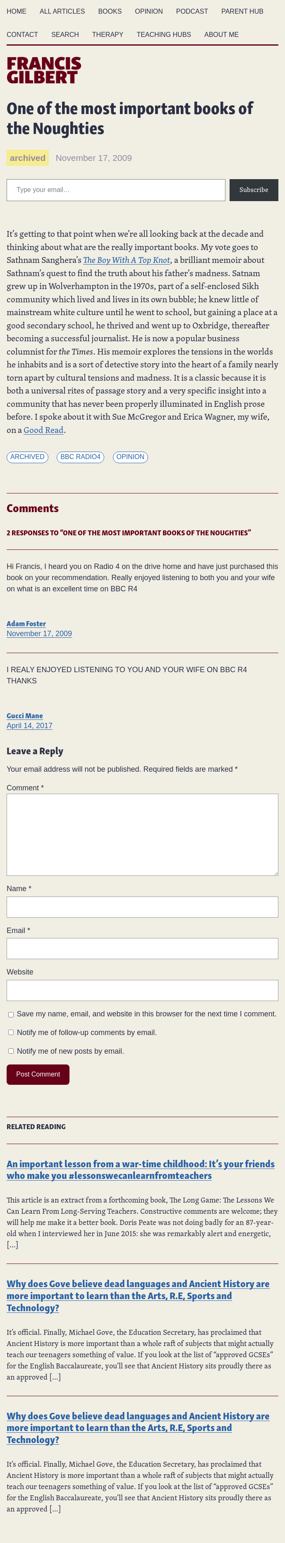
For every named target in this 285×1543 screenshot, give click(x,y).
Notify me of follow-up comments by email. (87, 1032)
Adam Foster (26, 623)
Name (19, 888)
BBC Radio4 (80, 456)
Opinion (131, 456)
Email (18, 930)
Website (20, 972)
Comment (25, 788)
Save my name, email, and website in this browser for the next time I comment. (147, 1014)
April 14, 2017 (30, 726)
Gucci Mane (25, 715)
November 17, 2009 (39, 633)
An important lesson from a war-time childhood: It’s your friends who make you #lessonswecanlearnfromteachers (141, 1169)
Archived (27, 456)
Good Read (44, 429)
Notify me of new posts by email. (70, 1051)
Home (16, 11)
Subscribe (253, 189)
